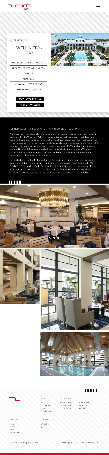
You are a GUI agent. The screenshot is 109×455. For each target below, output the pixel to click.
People (44, 408)
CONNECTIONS (47, 420)
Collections (66, 398)
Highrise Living (66, 402)
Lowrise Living (65, 405)
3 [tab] (58, 238)
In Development (67, 408)
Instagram (46, 428)
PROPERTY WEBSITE (30, 105)
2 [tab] (54, 238)
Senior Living (21, 40)
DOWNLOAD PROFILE (30, 99)
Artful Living (83, 408)
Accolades (45, 405)
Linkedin (45, 424)
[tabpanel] (54, 216)
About (44, 398)
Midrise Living (84, 402)
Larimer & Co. (92, 443)
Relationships (46, 411)
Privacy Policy (33, 443)
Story (43, 402)
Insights (13, 420)
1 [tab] (50, 238)
